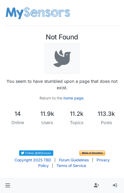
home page (73, 98)
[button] (7, 185)
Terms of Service (71, 165)
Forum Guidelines (74, 160)
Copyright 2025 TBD (33, 160)
